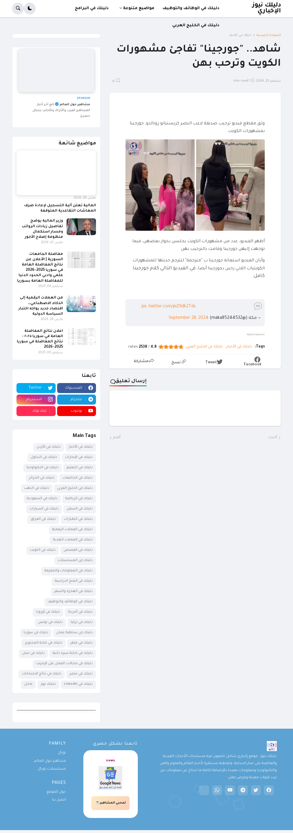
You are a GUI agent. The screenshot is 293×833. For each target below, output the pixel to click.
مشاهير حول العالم (50, 761)
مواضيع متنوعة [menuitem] (138, 8)
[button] (30, 8)
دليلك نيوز (48, 684)
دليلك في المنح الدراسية (74, 581)
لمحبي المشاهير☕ (110, 803)
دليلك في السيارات (44, 509)
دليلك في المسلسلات (75, 561)
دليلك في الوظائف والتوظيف (70, 602)
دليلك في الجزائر (41, 478)
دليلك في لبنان (33, 653)
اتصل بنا (59, 800)
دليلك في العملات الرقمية (72, 530)
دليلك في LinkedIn (78, 684)
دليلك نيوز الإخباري (266, 8)
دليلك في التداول (44, 457)
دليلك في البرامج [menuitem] (92, 8)
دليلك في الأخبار (240, 35)
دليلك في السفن (80, 509)
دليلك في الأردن (49, 447)
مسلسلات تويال (52, 769)
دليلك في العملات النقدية (73, 540)
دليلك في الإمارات (79, 457)
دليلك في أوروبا (48, 612)
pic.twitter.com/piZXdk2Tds (169, 306)
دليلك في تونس (50, 622)
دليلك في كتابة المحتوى (43, 643)
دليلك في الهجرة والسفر (73, 591)
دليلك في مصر (81, 674)
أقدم (116, 438)
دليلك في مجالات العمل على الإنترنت (64, 664)
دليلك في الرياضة (79, 499)
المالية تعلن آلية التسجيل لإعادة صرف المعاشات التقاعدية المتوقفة (60, 208)
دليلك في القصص (78, 550)
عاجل (28, 684)
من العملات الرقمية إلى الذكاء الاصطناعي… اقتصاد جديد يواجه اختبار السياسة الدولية (41, 306)
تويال (62, 753)
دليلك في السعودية (42, 499)
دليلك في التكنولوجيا (43, 468)
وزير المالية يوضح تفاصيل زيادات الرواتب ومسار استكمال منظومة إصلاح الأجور (42, 229)
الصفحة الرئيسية (268, 35)
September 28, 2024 (188, 318)
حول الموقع (56, 792)
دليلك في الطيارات (78, 519)
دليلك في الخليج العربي (204, 347)
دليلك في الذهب (36, 488)
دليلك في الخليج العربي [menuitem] (195, 25)
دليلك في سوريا (36, 633)
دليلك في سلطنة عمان (74, 633)
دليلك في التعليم (80, 468)
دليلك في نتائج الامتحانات (42, 674)
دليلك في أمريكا (80, 612)
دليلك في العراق (43, 519)
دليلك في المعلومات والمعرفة (68, 571)
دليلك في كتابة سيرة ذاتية (73, 653)
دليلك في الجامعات (77, 478)
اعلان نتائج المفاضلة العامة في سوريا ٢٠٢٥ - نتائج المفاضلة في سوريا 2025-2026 (40, 339)
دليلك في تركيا (82, 622)
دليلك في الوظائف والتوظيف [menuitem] (191, 8)
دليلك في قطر (81, 643)
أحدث (272, 438)
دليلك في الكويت (43, 550)
